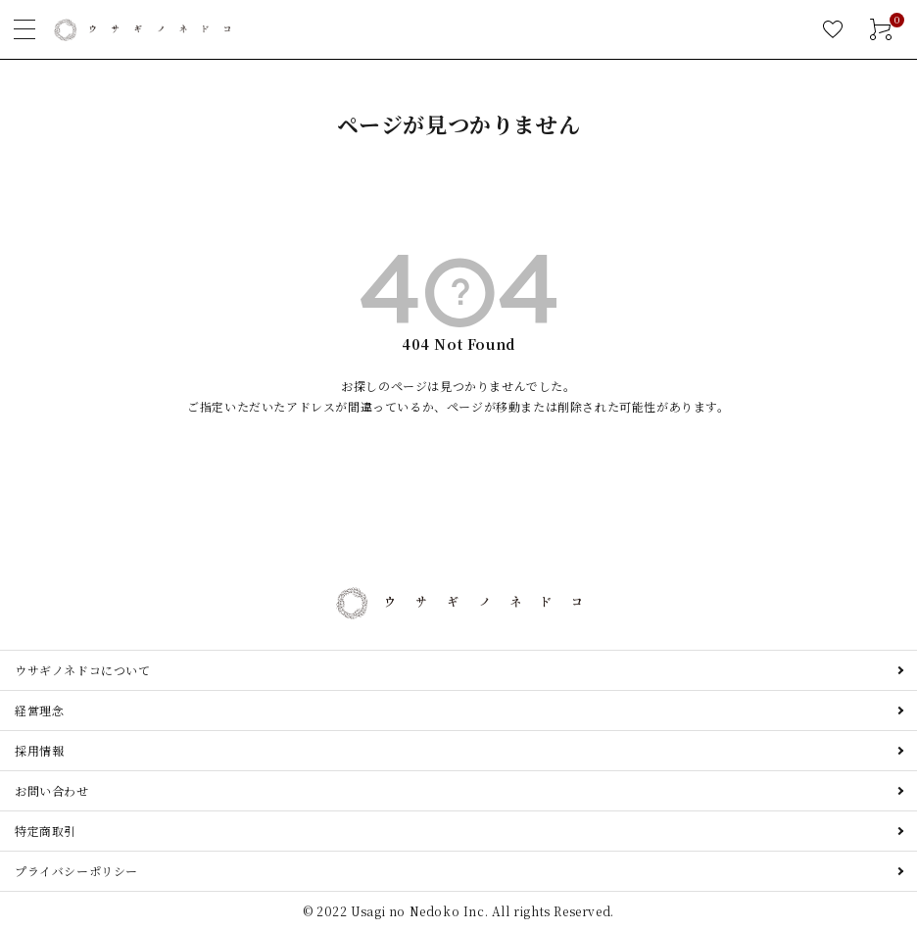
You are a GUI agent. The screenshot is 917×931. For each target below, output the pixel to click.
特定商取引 (45, 830)
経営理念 (39, 710)
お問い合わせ (52, 790)
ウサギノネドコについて (83, 670)
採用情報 (39, 750)
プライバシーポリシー (76, 870)
